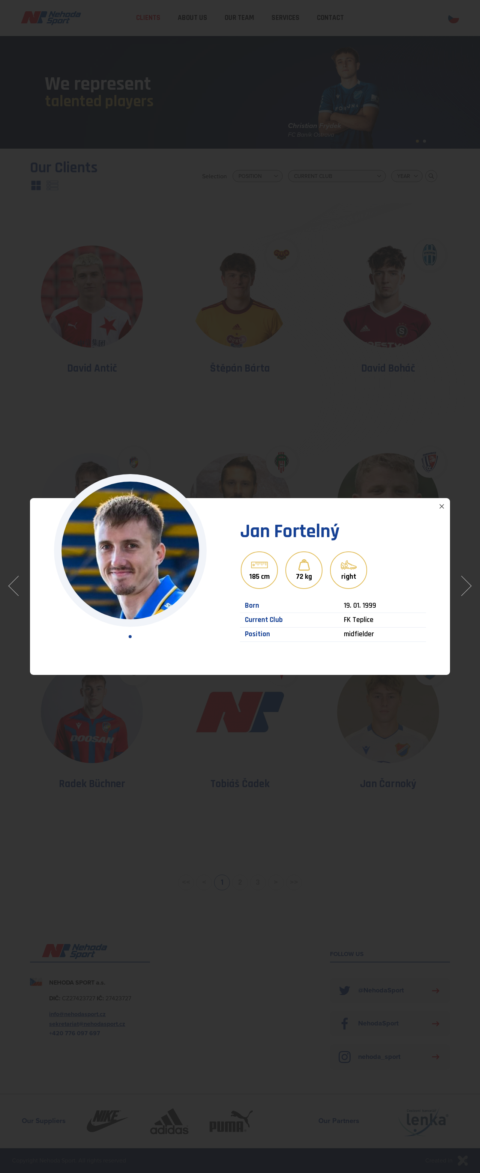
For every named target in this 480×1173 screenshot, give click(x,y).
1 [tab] (130, 636)
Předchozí (15, 586)
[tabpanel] (130, 550)
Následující (464, 586)
